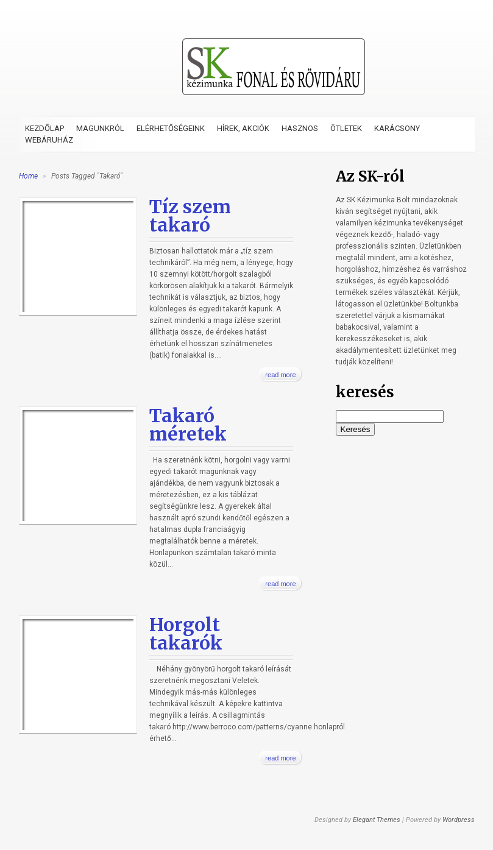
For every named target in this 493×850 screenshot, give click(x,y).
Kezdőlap (44, 128)
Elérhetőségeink (171, 128)
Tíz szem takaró (190, 215)
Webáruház (49, 139)
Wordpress (458, 820)
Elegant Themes (376, 820)
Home (28, 176)
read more (280, 374)
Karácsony (397, 128)
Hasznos (300, 128)
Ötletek (346, 128)
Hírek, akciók (243, 128)
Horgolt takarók (185, 633)
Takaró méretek (188, 424)
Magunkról (100, 128)
